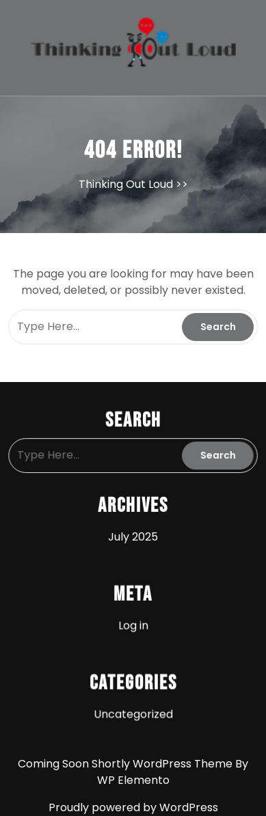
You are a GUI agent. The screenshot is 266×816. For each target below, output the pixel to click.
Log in (133, 624)
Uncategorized (133, 712)
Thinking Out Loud (126, 184)
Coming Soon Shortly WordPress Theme (126, 764)
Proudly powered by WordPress (133, 807)
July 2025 (132, 537)
